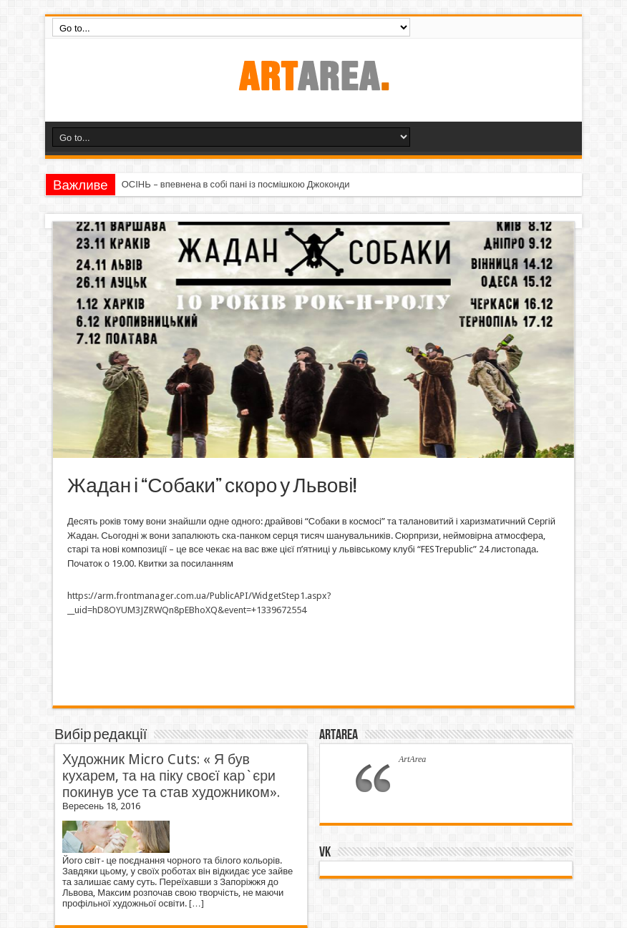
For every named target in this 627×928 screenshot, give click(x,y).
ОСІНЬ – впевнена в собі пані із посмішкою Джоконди (236, 184)
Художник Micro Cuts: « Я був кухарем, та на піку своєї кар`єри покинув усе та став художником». (171, 776)
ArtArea (338, 734)
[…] (196, 903)
